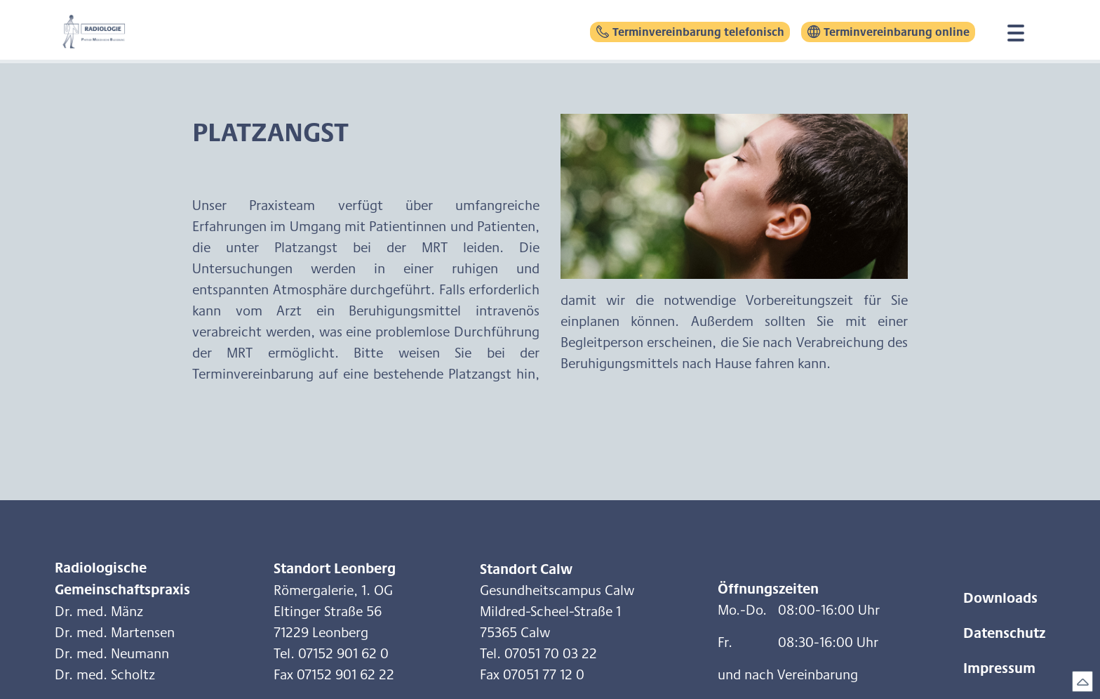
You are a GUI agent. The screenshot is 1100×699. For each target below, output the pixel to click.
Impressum (999, 667)
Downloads (1000, 597)
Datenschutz (1004, 632)
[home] (107, 31)
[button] (1015, 31)
